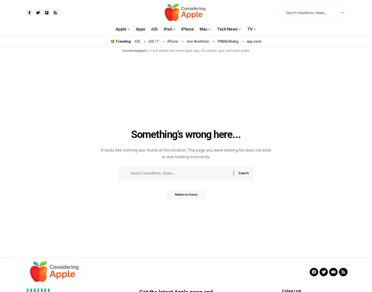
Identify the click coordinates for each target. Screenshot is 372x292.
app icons (254, 41)
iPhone (172, 41)
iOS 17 (154, 41)
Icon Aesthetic (198, 41)
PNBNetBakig (228, 41)
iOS (137, 41)
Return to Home (186, 196)
